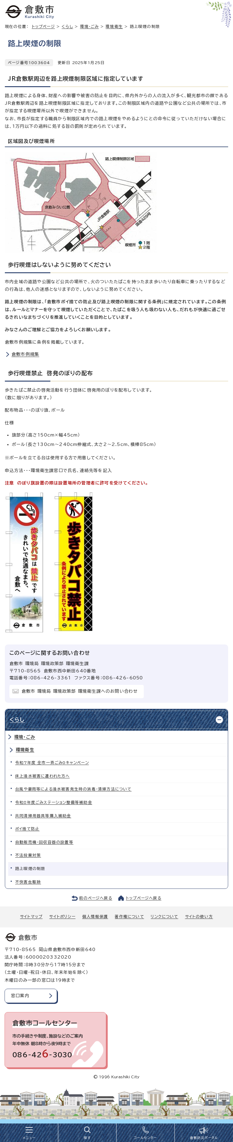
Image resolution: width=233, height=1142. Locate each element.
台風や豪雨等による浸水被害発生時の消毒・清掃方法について (73, 789)
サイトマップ (31, 917)
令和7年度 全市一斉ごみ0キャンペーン (52, 763)
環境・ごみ (89, 27)
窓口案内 (20, 996)
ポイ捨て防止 (27, 829)
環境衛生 (114, 27)
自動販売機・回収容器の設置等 (44, 842)
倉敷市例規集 (25, 354)
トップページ (43, 27)
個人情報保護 (95, 917)
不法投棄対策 (28, 855)
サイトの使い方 (199, 917)
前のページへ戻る (95, 898)
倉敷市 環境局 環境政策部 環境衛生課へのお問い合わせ (80, 691)
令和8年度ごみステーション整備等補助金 (53, 802)
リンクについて (164, 917)
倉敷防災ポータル (204, 1137)
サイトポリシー (62, 917)
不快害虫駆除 (28, 882)
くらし (67, 27)
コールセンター (145, 1137)
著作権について (129, 917)
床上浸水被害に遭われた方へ (42, 776)
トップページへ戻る (143, 898)
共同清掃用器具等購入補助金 (43, 816)
